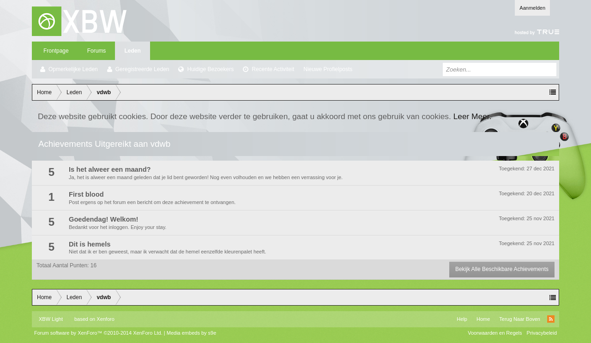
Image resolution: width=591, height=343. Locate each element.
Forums (96, 51)
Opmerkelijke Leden (73, 69)
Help (462, 319)
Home (483, 319)
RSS (551, 319)
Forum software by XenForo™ (98, 333)
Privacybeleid (542, 333)
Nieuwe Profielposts (327, 69)
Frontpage (56, 51)
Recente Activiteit (273, 69)
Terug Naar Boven (519, 319)
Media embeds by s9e (192, 333)
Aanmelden (532, 8)
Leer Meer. (472, 116)
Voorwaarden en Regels (495, 333)
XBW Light (51, 319)
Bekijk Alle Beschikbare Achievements (502, 269)
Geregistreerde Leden (142, 69)
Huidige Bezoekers (210, 69)
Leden (132, 51)
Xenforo (105, 319)
